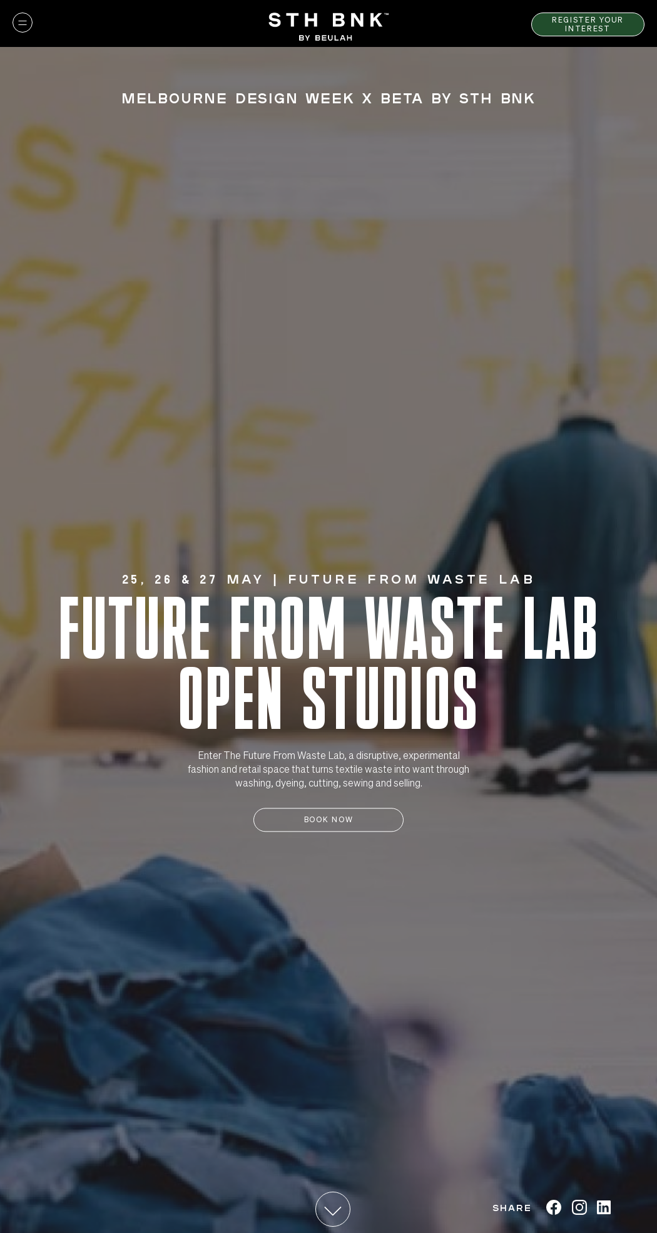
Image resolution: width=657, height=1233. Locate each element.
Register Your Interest (588, 24)
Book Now (328, 820)
